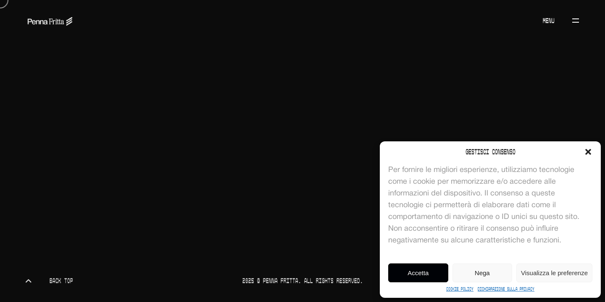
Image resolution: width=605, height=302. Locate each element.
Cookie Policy (459, 289)
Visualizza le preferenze (554, 272)
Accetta (418, 272)
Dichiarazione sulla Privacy (506, 289)
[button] (588, 152)
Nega (482, 272)
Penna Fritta (280, 280)
